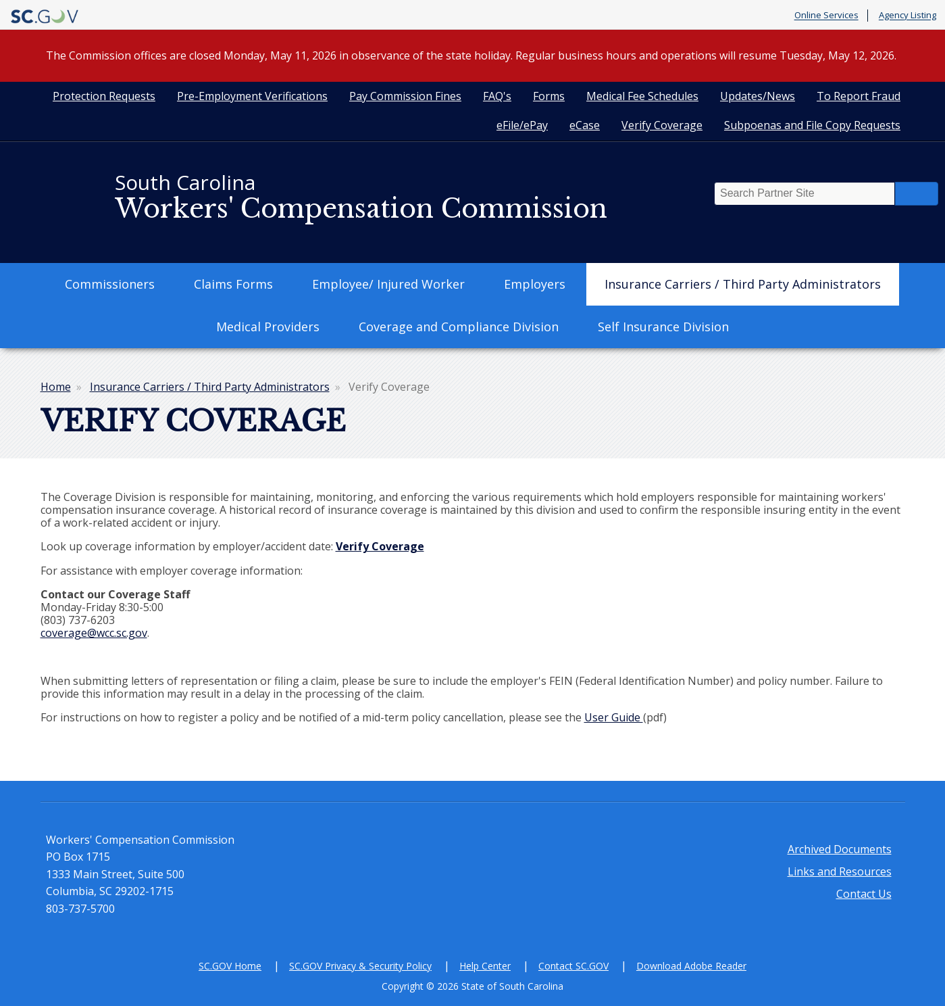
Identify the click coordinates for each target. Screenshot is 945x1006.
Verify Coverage (662, 125)
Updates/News (757, 96)
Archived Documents (840, 849)
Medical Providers (268, 326)
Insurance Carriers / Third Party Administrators (743, 284)
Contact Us (864, 893)
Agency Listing (907, 15)
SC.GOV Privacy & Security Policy (360, 965)
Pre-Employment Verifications (252, 96)
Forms (549, 96)
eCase (584, 125)
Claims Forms (233, 284)
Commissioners (110, 284)
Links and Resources (840, 871)
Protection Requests (104, 96)
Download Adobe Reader (691, 965)
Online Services (826, 15)
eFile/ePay (522, 125)
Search (916, 194)
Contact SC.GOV (573, 965)
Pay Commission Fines (405, 96)
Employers (534, 284)
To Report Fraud (858, 96)
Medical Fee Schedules (642, 96)
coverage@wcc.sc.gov (94, 632)
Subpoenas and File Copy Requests (812, 125)
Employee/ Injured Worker (388, 284)
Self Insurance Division (663, 326)
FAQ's (497, 96)
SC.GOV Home (230, 965)
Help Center (485, 965)
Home (56, 386)
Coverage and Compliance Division (459, 326)
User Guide (613, 717)
